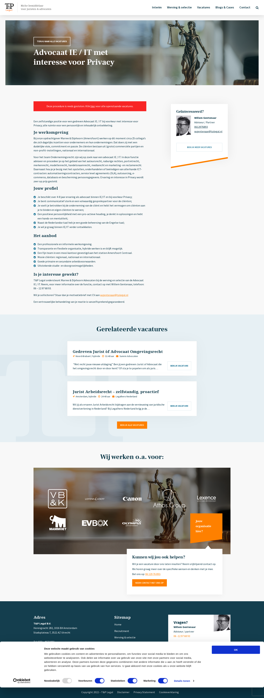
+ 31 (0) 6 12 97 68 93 (53, 646)
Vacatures (202, 7)
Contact (244, 7)
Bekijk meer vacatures (199, 147)
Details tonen (182, 691)
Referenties (121, 650)
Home (117, 624)
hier (92, 106)
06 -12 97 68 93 (182, 636)
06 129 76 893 (152, 574)
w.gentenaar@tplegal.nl (114, 295)
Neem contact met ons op (149, 582)
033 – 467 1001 (46, 641)
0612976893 (201, 127)
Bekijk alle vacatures (132, 425)
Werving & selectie (178, 7)
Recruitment (121, 631)
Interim (156, 7)
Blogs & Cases (224, 7)
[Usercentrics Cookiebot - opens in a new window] (22, 691)
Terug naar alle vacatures (52, 41)
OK (236, 660)
